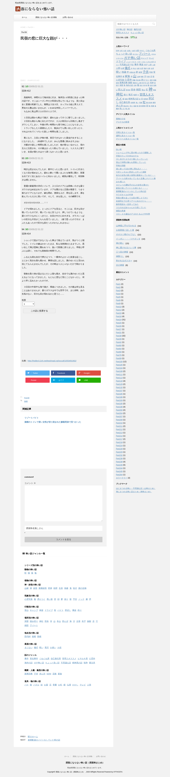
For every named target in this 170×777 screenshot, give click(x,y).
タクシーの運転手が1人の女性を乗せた (132, 185)
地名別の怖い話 (31, 633)
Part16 (119, 316)
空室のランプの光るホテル (127, 156)
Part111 (119, 374)
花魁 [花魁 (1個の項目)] (140, 102)
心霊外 (92, 658)
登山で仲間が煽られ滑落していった (131, 162)
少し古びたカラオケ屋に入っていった (132, 159)
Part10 (119, 307)
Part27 (119, 329)
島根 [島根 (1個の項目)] (142, 76)
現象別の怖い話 (31, 596)
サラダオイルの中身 (124, 195)
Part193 (119, 400)
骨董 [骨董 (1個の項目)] (152, 106)
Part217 (119, 439)
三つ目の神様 (122, 252)
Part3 (118, 290)
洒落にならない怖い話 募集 (46, 17)
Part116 (119, 381)
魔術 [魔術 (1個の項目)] (117, 108)
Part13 (119, 310)
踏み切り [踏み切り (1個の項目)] (126, 106)
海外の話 (28, 663)
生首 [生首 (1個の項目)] (151, 85)
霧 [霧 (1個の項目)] (140, 106)
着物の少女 (120, 119)
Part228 (119, 449)
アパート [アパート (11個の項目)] (145, 53)
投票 (24, 300)
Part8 (118, 303)
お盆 (59, 647)
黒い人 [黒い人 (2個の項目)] (122, 109)
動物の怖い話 (30, 569)
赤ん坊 (42, 674)
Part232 (119, 455)
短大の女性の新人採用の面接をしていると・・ (136, 175)
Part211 (119, 426)
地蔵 (66, 588)
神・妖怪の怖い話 (32, 584)
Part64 (119, 349)
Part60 (119, 345)
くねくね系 (44, 658)
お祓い (53, 647)
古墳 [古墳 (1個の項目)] (148, 68)
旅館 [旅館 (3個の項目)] (130, 83)
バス (26, 685)
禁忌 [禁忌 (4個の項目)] (130, 94)
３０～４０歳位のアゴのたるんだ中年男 (133, 214)
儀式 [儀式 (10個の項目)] (127, 67)
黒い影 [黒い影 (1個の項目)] (127, 108)
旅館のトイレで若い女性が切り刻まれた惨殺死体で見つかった (52, 422)
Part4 (118, 294)
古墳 (78, 621)
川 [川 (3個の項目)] (145, 76)
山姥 (26, 588)
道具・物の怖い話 (32, 681)
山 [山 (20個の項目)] (134, 76)
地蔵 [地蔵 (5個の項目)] (124, 72)
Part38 (26, 398)
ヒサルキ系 (83, 658)
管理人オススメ (69, 658)
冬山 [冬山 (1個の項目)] (134, 68)
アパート (34, 625)
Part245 (119, 471)
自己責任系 (56, 658)
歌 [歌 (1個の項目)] (145, 83)
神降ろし (120, 256)
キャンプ (34, 610)
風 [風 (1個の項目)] (149, 106)
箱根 (34, 636)
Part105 (119, 365)
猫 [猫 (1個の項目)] (146, 85)
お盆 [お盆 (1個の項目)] (124, 50)
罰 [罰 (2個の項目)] (142, 99)
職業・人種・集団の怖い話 (36, 670)
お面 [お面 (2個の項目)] (137, 51)
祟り (66, 599)
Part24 (119, 320)
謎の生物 (82, 588)
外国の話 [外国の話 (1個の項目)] (132, 72)
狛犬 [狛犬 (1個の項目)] (141, 85)
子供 (36, 674)
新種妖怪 (43, 588)
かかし (75, 685)
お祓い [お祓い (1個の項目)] (129, 50)
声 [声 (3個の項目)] (128, 72)
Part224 (119, 445)
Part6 (118, 300)
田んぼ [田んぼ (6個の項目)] (121, 89)
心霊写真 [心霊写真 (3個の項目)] (120, 80)
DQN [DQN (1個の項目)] (117, 50)
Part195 (119, 403)
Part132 (119, 387)
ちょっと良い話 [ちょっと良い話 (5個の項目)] (124, 53)
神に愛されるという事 (126, 247)
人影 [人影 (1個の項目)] (153, 65)
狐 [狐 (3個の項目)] (138, 85)
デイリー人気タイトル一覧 (127, 139)
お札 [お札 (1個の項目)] (121, 50)
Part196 (119, 407)
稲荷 (55, 588)
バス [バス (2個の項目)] (139, 62)
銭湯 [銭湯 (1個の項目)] (135, 106)
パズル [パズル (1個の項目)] (143, 62)
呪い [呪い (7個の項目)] (118, 72)
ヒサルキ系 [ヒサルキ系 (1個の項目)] (150, 62)
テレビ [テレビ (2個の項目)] (151, 58)
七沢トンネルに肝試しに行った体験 (131, 172)
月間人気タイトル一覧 (125, 132)
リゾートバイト (31, 418)
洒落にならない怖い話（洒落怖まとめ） (85, 763)
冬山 (59, 621)
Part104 (119, 368)
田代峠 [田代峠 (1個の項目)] (128, 90)
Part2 (118, 287)
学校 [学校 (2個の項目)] (151, 72)
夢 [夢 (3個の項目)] (137, 72)
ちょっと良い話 (52, 663)
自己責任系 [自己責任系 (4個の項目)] (124, 102)
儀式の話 (137, 29)
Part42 (119, 342)
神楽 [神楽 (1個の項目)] (154, 90)
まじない (28, 647)
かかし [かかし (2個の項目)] (142, 51)
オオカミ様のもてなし (126, 234)
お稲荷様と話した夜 (125, 230)
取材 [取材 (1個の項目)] (145, 68)
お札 (60, 685)
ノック (81, 599)
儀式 (36, 647)
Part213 (119, 433)
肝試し (68, 610)
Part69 (119, 352)
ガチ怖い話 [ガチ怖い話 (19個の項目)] (132, 57)
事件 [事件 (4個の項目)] (136, 64)
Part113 (119, 378)
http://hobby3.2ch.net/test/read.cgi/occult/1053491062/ (52, 361)
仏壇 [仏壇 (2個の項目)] (122, 68)
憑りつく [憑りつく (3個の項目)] (145, 80)
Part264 (119, 475)
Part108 (119, 371)
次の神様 (120, 265)
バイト (60, 610)
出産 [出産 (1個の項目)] (138, 68)
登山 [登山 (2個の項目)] (143, 90)
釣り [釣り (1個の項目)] (131, 106)
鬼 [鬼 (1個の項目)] (155, 106)
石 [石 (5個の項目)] (147, 89)
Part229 (119, 452)
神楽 (41, 610)
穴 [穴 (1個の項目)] (138, 95)
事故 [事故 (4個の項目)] (141, 64)
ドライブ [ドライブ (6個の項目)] (121, 61)
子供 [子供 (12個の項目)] (146, 71)
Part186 (119, 397)
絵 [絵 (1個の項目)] (140, 99)
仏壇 (69, 685)
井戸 (84, 621)
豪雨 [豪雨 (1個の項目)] (154, 102)
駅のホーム (33, 736)
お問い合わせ (68, 17)
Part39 (119, 339)
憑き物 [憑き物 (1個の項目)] (138, 80)
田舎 (47, 621)
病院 (26, 625)
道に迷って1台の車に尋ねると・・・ (131, 169)
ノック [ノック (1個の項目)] (128, 62)
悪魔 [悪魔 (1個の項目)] (133, 80)
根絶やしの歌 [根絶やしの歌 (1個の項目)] (137, 83)
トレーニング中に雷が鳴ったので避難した (134, 153)
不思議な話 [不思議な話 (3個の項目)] (125, 65)
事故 (74, 610)
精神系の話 (77, 663)
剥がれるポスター (124, 260)
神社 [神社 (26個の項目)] (119, 94)
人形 (89, 685)
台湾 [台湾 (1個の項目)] (152, 68)
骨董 (55, 685)
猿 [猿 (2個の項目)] (148, 85)
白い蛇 (119, 149)
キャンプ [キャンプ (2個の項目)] (144, 58)
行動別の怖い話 (31, 607)
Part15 (119, 313)
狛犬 (75, 588)
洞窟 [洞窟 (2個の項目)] (121, 85)
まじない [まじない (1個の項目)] (136, 54)
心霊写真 (28, 599)
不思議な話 (66, 663)
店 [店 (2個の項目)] (151, 76)
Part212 (119, 429)
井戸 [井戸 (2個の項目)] (146, 65)
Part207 (119, 416)
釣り (80, 610)
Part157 (119, 391)
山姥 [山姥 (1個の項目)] (138, 76)
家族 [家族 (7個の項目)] (127, 76)
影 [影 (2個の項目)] (153, 76)
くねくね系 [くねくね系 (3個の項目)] (150, 50)
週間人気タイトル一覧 (125, 136)
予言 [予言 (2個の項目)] (132, 65)
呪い (41, 647)
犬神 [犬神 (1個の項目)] (135, 85)
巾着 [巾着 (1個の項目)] (148, 76)
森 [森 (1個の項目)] (143, 83)
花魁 (54, 674)
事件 (26, 658)
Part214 (119, 436)
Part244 (119, 468)
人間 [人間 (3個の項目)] (118, 68)
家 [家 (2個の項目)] (123, 76)
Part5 (118, 297)
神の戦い (120, 243)
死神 (50, 588)
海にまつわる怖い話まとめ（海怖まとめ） (134, 492)
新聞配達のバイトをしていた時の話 (44, 740)
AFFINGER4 (117, 772)
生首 (61, 588)
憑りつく (41, 599)
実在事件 (34, 658)
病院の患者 (120, 211)
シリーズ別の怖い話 (33, 565)
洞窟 (26, 621)
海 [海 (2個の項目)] (124, 85)
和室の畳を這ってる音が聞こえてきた (132, 198)
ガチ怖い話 (39, 663)
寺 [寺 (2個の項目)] (131, 76)
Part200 (119, 410)
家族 (60, 674)
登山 (26, 610)
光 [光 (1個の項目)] (131, 68)
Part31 (119, 332)
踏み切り (34, 621)
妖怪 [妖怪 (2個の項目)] (140, 72)
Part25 (119, 323)
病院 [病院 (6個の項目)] (138, 89)
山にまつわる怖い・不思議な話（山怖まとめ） (136, 488)
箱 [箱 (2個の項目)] (123, 99)
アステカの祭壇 (122, 122)
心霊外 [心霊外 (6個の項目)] (128, 79)
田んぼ (65, 621)
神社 (41, 621)
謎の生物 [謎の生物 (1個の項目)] (149, 102)
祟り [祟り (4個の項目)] (126, 94)
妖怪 (35, 588)
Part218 (119, 442)
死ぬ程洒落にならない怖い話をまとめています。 (85, 768)
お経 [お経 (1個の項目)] (133, 50)
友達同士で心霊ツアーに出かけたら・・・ (134, 201)
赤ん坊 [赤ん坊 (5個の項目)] (119, 105)
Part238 (119, 462)
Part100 (119, 362)
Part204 (119, 413)
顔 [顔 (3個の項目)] (147, 106)
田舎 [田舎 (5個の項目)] (133, 89)
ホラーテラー (121, 478)
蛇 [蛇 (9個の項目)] (144, 102)
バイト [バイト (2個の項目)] (133, 62)
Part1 (118, 284)
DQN (49, 674)
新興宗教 (28, 674)
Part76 (119, 355)
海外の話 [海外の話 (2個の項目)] (129, 85)
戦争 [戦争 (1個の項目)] (151, 80)
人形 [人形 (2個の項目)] (150, 65)
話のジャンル (30, 655)
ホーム (24, 17)
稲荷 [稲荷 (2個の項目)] (135, 95)
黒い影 (50, 599)
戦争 (86, 663)
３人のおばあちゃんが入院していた (131, 207)
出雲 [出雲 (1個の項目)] (141, 68)
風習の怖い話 (30, 644)
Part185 (119, 394)
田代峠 (27, 636)
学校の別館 (120, 165)
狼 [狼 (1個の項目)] (144, 85)
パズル (36, 685)
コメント (30, 483)
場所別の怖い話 (31, 618)
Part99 (119, 358)
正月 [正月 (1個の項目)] (147, 83)
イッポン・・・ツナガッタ (128, 239)
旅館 (26, 401)
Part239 (119, 465)
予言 (75, 599)
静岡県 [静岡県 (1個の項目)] (143, 106)
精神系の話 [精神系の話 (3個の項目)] (133, 99)
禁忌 (47, 647)
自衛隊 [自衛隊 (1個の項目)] (133, 102)
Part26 (119, 326)
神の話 (129, 29)
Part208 (119, 420)
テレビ (83, 685)
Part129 (119, 384)
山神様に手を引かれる (126, 225)
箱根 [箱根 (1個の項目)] (126, 99)
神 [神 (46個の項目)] (151, 89)
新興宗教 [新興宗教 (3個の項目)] (124, 83)
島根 (39, 636)
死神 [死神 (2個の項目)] (152, 83)
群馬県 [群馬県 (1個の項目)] (145, 99)
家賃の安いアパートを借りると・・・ (132, 188)
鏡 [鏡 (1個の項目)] (138, 106)
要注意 (92, 663)
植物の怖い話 (30, 580)
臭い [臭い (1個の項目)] (137, 102)
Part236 (119, 458)
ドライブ (49, 610)
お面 (46, 685)
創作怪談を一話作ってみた (127, 204)
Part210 (119, 423)
